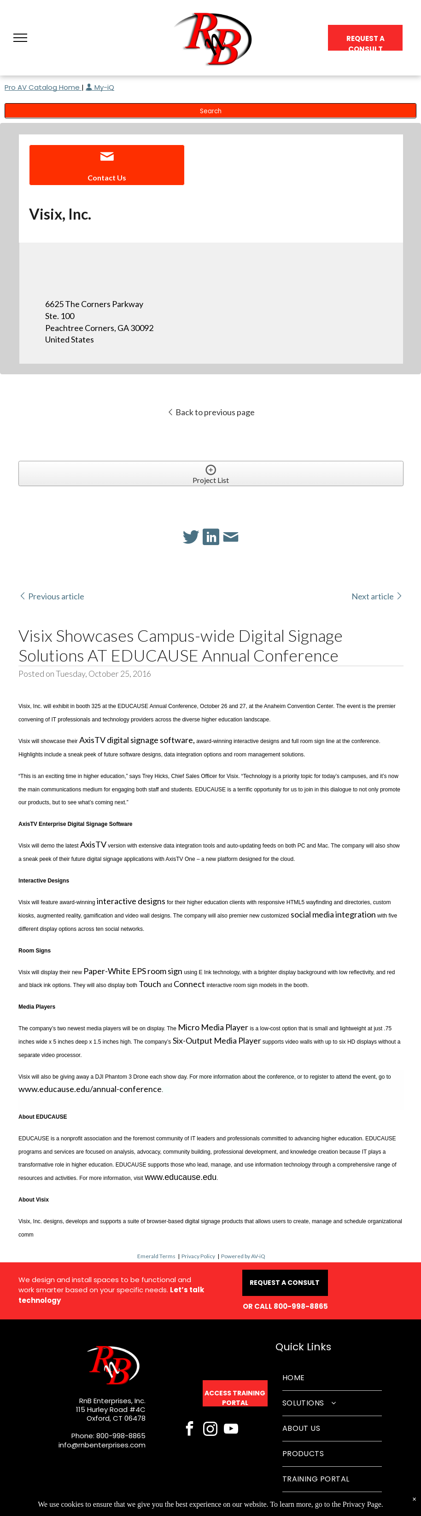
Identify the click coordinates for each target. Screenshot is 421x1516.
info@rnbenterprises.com (102, 1445)
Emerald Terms (156, 1256)
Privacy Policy (198, 1256)
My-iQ (100, 87)
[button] (20, 38)
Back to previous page (211, 412)
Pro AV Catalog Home (43, 87)
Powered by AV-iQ (243, 1256)
